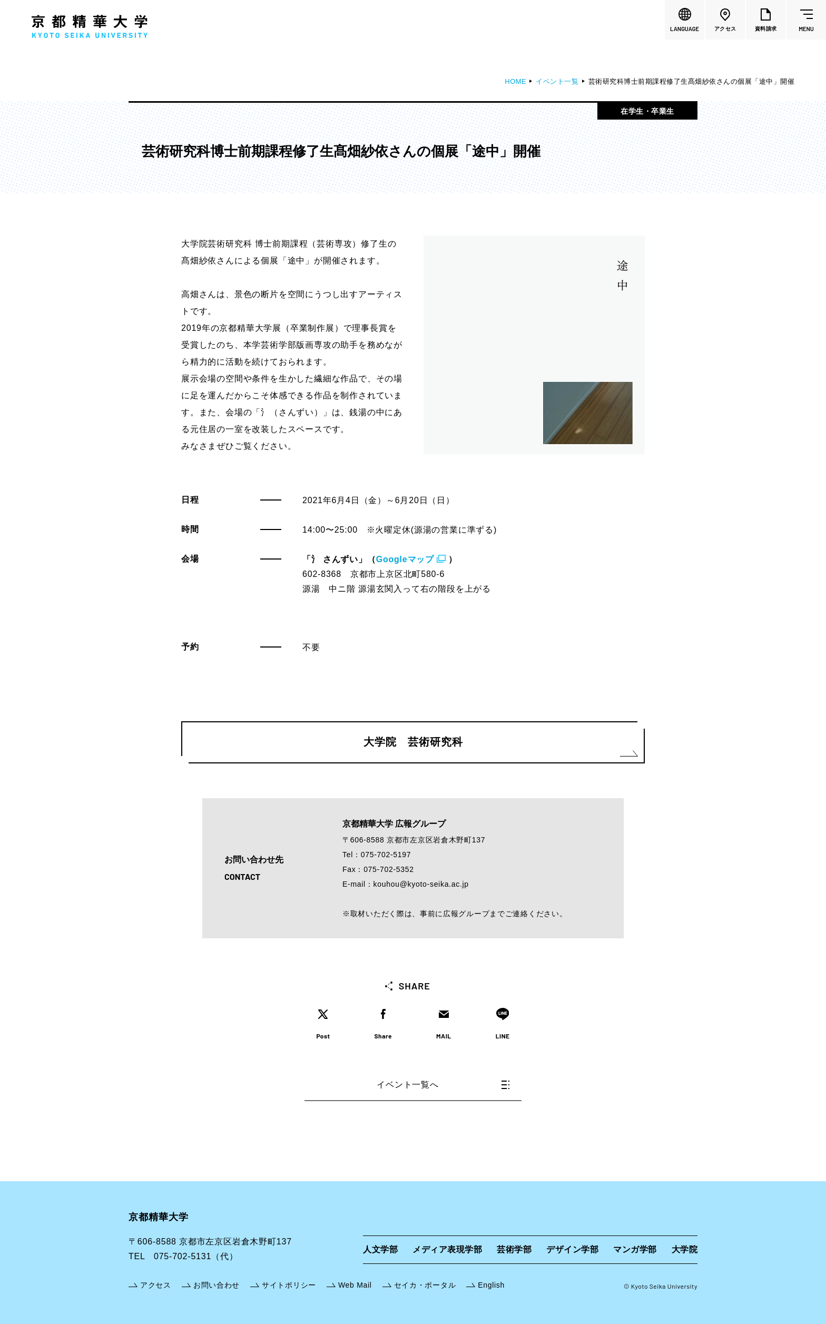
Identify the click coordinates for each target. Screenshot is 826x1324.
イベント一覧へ (443, 1084)
